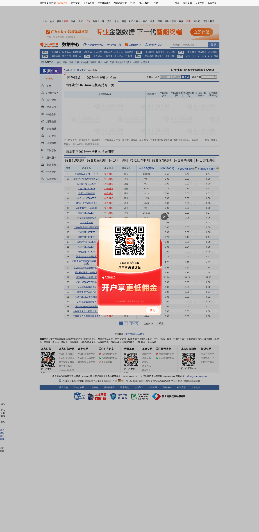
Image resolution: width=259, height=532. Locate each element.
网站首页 (44, 3)
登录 (177, 3)
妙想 (132, 3)
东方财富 (75, 3)
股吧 (155, 3)
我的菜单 (187, 3)
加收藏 (52, 3)
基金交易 (212, 3)
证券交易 (200, 3)
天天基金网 (88, 3)
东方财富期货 (120, 3)
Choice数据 (144, 3)
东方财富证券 (103, 3)
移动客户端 (62, 3)
